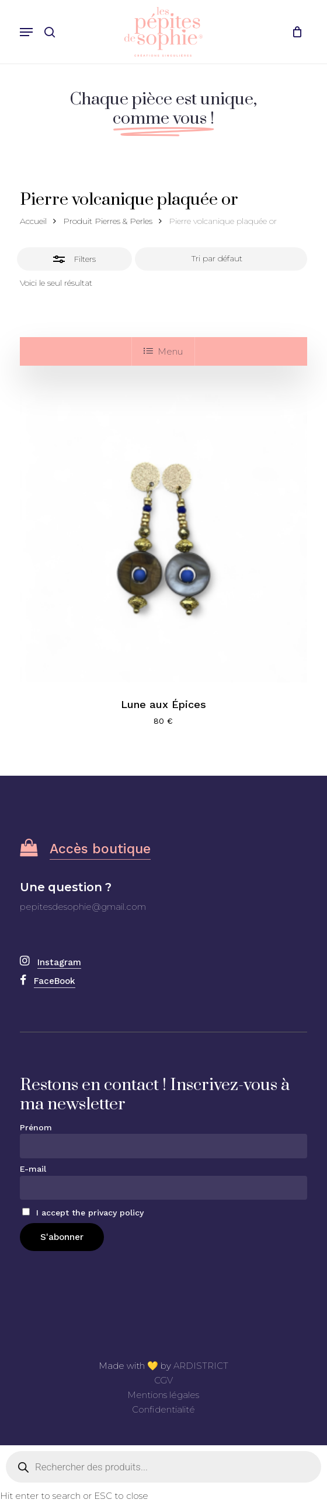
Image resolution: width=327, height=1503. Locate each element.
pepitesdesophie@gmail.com (83, 906)
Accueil (33, 221)
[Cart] (294, 32)
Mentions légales (163, 1394)
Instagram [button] (59, 962)
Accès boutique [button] (100, 849)
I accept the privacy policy (83, 1212)
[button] (26, 32)
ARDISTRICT (200, 1365)
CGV (163, 1380)
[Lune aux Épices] (164, 538)
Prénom (36, 1127)
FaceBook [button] (54, 981)
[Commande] (221, 259)
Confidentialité (163, 1409)
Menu (163, 351)
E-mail (33, 1168)
